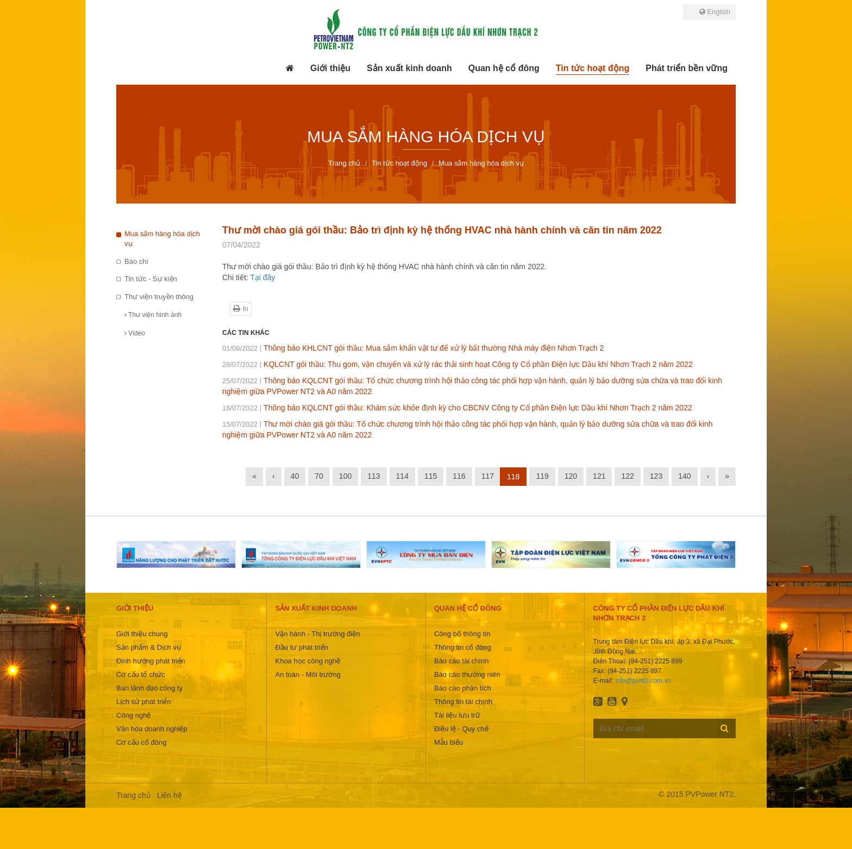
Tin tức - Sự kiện (150, 279)
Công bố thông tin (462, 634)
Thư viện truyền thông (158, 297)
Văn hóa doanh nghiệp (151, 729)
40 (295, 476)
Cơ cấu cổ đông (141, 742)
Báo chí (136, 261)
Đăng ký (724, 728)
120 (571, 476)
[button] (330, 68)
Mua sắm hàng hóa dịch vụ (162, 239)
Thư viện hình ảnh (152, 315)
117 (487, 476)
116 (459, 476)
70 (319, 476)
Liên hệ (169, 795)
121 (599, 476)
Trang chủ (133, 795)
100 (345, 476)
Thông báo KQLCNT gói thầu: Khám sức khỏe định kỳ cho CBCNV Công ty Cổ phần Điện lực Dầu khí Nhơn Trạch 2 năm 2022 (457, 407)
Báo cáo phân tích (462, 688)
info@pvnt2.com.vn (643, 681)
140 (684, 476)
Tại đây (262, 277)
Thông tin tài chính (463, 702)
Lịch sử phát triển (143, 702)
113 (373, 476)
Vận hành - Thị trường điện (317, 634)
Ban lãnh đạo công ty (149, 688)
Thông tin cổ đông (462, 647)
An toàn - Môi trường (307, 674)
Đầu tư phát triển (301, 647)
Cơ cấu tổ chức (140, 674)
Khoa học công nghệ (307, 661)
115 (430, 476)
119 (542, 476)
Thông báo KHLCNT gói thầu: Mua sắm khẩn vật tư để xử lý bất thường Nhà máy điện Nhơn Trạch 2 (413, 348)
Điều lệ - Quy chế (461, 729)
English (714, 12)
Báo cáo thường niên (467, 674)
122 (627, 476)
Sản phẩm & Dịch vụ (148, 647)
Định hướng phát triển (150, 661)
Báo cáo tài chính (461, 661)
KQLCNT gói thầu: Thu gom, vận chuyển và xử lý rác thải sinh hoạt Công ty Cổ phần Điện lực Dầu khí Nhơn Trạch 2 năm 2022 (457, 364)
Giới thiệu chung (142, 634)
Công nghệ (133, 715)
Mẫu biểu (448, 742)
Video (134, 333)
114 (402, 476)
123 (656, 476)
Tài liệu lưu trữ (457, 715)
